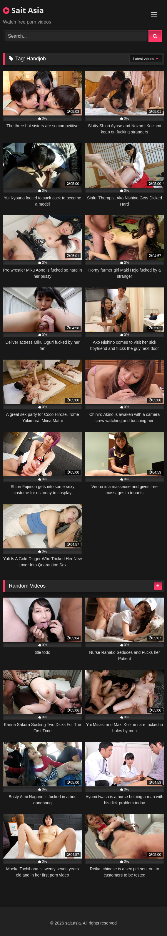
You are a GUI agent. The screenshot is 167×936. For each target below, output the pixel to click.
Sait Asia (23, 10)
